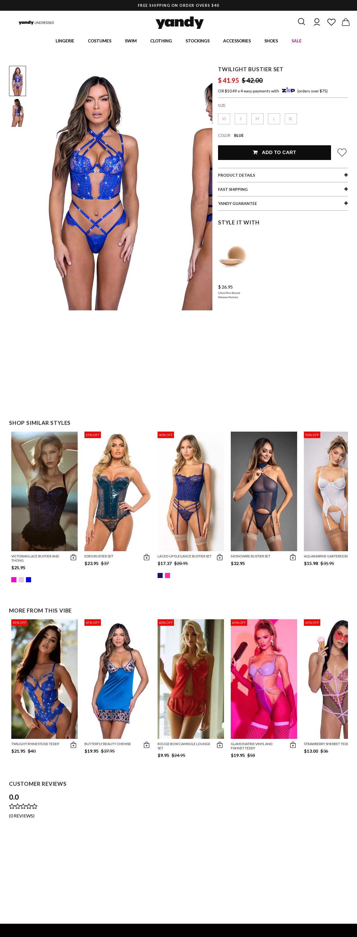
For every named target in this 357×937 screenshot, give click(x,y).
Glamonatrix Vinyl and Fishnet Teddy (251, 747)
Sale (296, 41)
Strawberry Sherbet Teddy (327, 745)
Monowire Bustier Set (250, 557)
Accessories (237, 41)
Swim (131, 41)
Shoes (271, 41)
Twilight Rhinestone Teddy (35, 745)
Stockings (198, 41)
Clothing (161, 41)
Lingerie (65, 41)
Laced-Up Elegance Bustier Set (185, 557)
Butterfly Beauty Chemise (107, 745)
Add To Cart (274, 153)
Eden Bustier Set (98, 557)
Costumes (99, 41)
